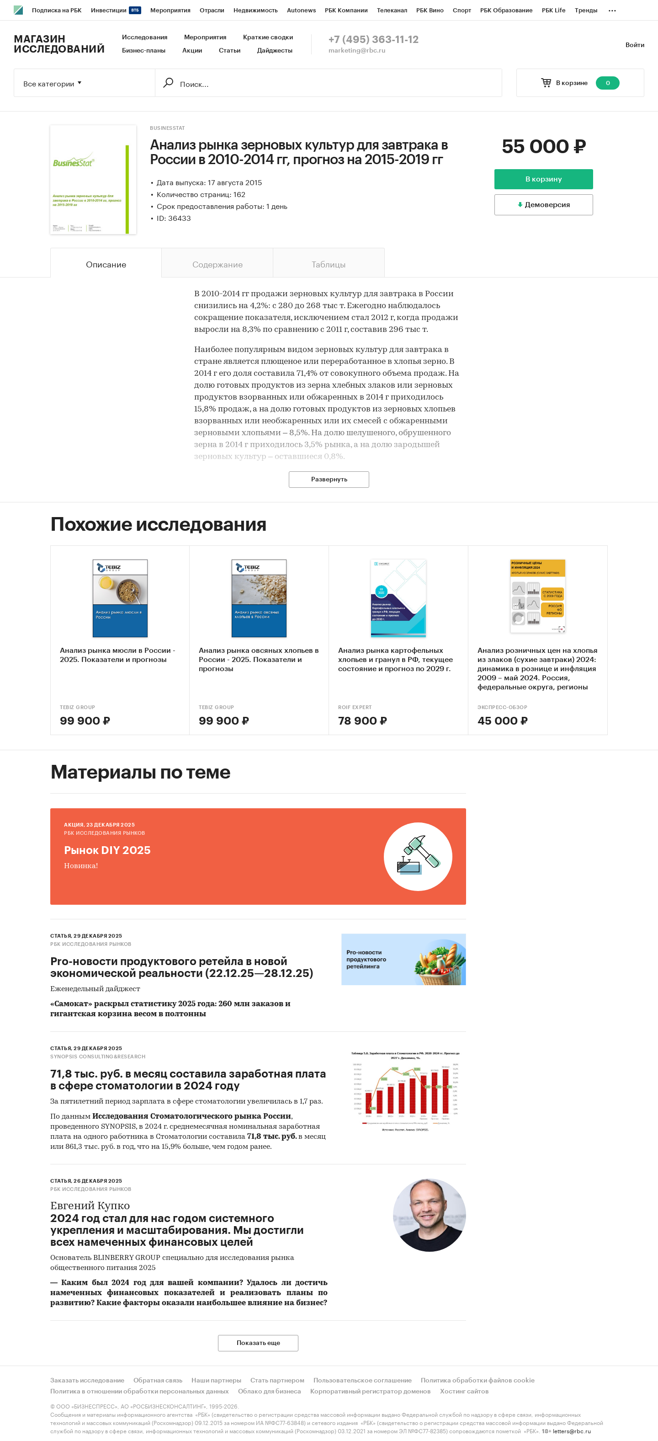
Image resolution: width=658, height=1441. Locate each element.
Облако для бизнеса (269, 1391)
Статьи (229, 51)
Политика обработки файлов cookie (478, 1380)
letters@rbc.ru (572, 1430)
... (612, 8)
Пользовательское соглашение (362, 1380)
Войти (635, 45)
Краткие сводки (268, 37)
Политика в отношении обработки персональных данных (139, 1391)
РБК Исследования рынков (104, 833)
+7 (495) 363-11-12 (374, 40)
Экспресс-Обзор (502, 707)
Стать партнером (277, 1380)
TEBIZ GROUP (78, 707)
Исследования (144, 37)
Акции (192, 51)
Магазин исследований (59, 44)
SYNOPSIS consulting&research (97, 1056)
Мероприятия (205, 37)
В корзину (543, 179)
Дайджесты (274, 51)
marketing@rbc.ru (357, 51)
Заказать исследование (87, 1380)
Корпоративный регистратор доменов (370, 1391)
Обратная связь (157, 1380)
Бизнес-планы (143, 51)
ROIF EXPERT (355, 707)
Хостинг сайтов (464, 1391)
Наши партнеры (216, 1380)
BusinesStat (167, 128)
